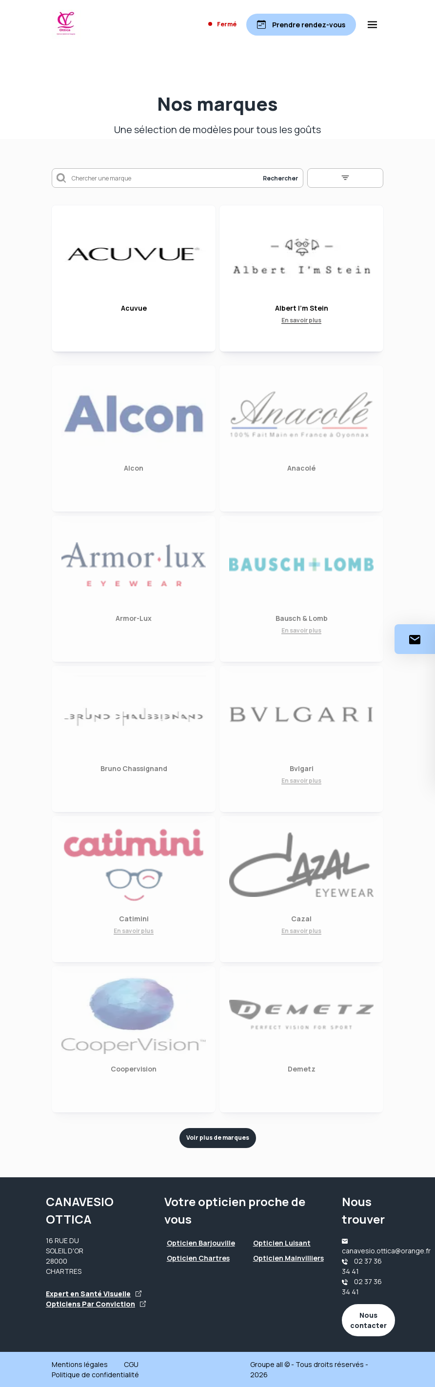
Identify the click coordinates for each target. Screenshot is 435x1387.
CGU (131, 1364)
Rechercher (280, 178)
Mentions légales (80, 1364)
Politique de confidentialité (95, 1374)
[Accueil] (66, 24)
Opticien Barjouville (201, 1243)
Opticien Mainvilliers (288, 1258)
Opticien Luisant (282, 1243)
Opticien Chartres (198, 1258)
